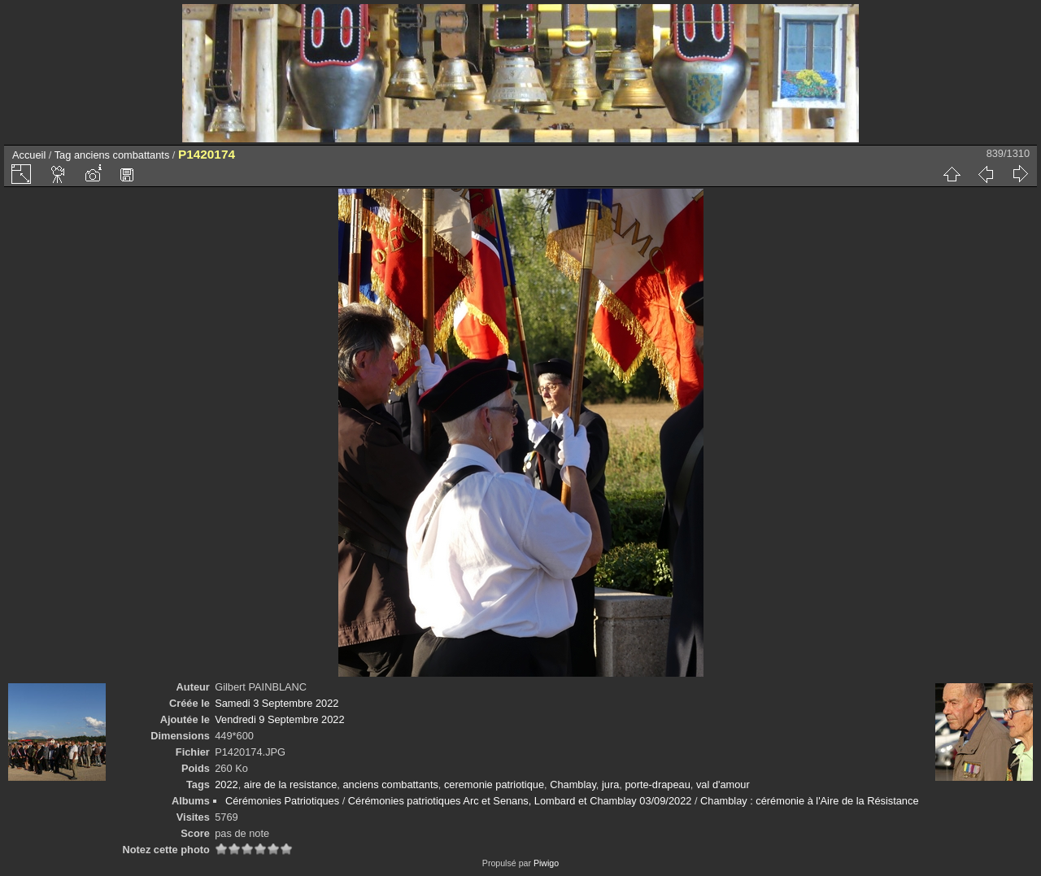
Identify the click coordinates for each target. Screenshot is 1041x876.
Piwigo (546, 863)
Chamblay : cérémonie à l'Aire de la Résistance (809, 801)
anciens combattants (121, 155)
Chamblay (573, 784)
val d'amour (723, 784)
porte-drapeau (657, 784)
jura (610, 784)
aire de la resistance (291, 784)
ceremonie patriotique (494, 784)
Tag (63, 155)
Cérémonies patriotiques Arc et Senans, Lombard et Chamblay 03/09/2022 (520, 801)
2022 (226, 784)
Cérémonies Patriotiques (282, 801)
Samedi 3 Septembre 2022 (276, 703)
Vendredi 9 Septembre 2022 (279, 719)
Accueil (29, 155)
